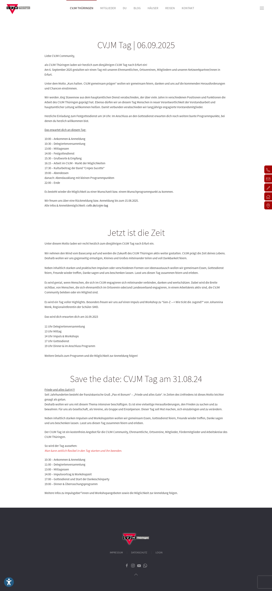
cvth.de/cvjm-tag (97, 205)
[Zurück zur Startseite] (18, 8)
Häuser (153, 8)
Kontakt (188, 8)
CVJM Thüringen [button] (81, 8)
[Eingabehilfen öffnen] (9, 582)
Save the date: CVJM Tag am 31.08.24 (136, 378)
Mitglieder (108, 8)
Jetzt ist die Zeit (136, 232)
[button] (262, 8)
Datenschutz (139, 552)
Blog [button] (137, 8)
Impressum (116, 552)
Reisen (170, 8)
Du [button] (125, 8)
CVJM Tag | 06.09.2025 (136, 45)
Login (159, 552)
